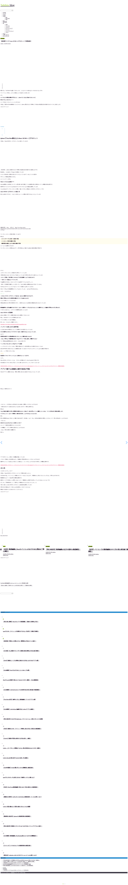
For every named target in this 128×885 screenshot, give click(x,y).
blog (7, 5)
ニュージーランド (10, 31)
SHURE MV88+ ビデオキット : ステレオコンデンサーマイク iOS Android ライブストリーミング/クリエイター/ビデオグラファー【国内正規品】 (33, 366)
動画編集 (5, 21)
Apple (4, 16)
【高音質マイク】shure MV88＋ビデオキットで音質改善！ (16, 862)
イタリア (8, 27)
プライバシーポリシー (6, 872)
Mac (6, 17)
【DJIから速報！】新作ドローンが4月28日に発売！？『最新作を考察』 (19, 861)
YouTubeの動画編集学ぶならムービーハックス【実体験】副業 (17, 864)
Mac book (8, 18)
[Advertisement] (27, 116)
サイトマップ (6, 36)
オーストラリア (9, 28)
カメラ (4, 13)
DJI (3, 20)
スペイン (8, 29)
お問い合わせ (6, 34)
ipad (6, 19)
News (4, 33)
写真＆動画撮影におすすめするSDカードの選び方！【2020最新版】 (18, 865)
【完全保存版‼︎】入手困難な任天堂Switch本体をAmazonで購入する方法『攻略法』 (21, 860)
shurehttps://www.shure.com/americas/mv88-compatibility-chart (13, 324)
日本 (7, 24)
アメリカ (8, 25)
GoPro (4, 15)
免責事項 (13, 872)
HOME (4, 12)
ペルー (7, 32)
